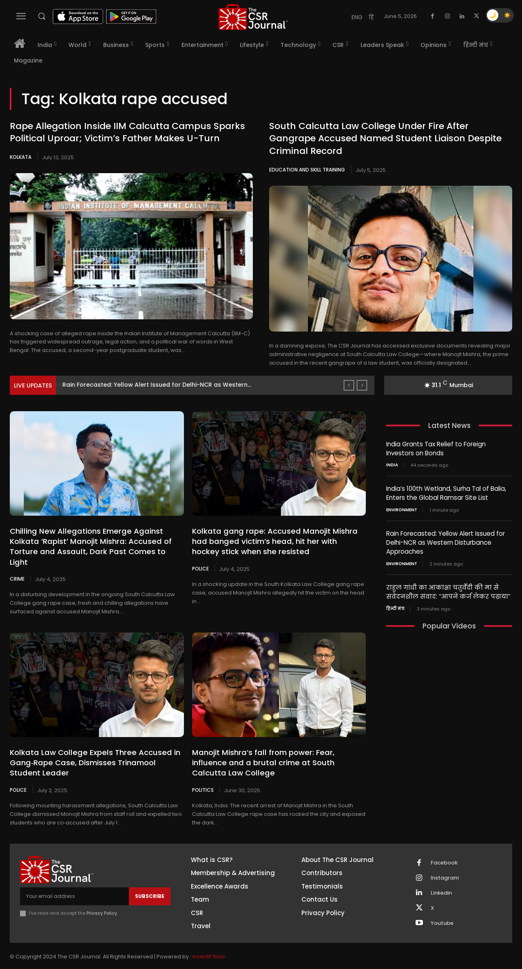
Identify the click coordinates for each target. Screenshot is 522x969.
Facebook (444, 852)
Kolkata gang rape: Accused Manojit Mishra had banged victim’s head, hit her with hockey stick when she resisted (276, 541)
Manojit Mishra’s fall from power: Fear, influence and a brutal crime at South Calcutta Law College (278, 752)
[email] (74, 886)
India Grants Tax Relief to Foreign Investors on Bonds (436, 448)
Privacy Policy (101, 902)
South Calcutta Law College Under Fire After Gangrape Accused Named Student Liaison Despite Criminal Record (385, 139)
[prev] (349, 385)
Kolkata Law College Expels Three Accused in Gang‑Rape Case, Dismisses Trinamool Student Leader (97, 752)
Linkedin (441, 882)
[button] (41, 16)
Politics (203, 779)
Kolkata (20, 157)
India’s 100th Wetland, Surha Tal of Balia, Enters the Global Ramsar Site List (446, 492)
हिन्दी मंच (395, 605)
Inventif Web (208, 946)
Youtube (442, 912)
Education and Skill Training (307, 169)
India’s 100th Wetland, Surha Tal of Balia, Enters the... (139, 385)
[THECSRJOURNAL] (253, 17)
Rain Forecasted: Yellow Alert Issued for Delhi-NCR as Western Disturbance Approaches (445, 541)
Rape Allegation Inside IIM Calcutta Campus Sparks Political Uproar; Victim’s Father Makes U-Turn (127, 132)
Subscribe (149, 885)
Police (200, 568)
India (392, 465)
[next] (362, 385)
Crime (17, 568)
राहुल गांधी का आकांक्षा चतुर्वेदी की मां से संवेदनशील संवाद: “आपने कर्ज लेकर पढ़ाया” (448, 589)
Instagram (445, 867)
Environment (401, 509)
